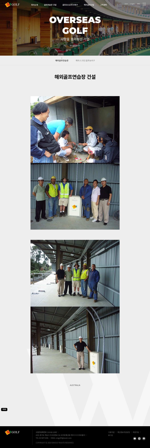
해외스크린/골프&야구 (85, 60)
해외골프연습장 (61, 60)
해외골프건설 (89, 5)
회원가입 (136, 432)
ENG (138, 4)
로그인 (110, 435)
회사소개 (34, 5)
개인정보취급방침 (123, 432)
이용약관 (111, 432)
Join (126, 4)
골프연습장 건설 (50, 5)
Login (132, 4)
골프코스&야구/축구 (70, 5)
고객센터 (103, 5)
